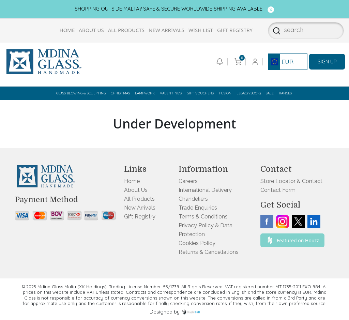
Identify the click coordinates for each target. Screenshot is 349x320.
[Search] (274, 30)
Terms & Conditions (203, 216)
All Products (126, 30)
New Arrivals (166, 30)
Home (67, 30)
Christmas (120, 93)
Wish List (200, 30)
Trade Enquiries (198, 207)
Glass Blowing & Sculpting (81, 93)
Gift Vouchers (200, 93)
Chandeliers (193, 199)
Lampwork (145, 93)
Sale (270, 93)
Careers (188, 181)
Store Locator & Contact (291, 181)
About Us (91, 30)
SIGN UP (327, 61)
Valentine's (171, 93)
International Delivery (205, 190)
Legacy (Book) (249, 93)
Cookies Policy (197, 243)
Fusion (225, 93)
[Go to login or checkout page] (254, 61)
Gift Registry (235, 30)
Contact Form (277, 190)
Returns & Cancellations (209, 252)
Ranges (285, 93)
